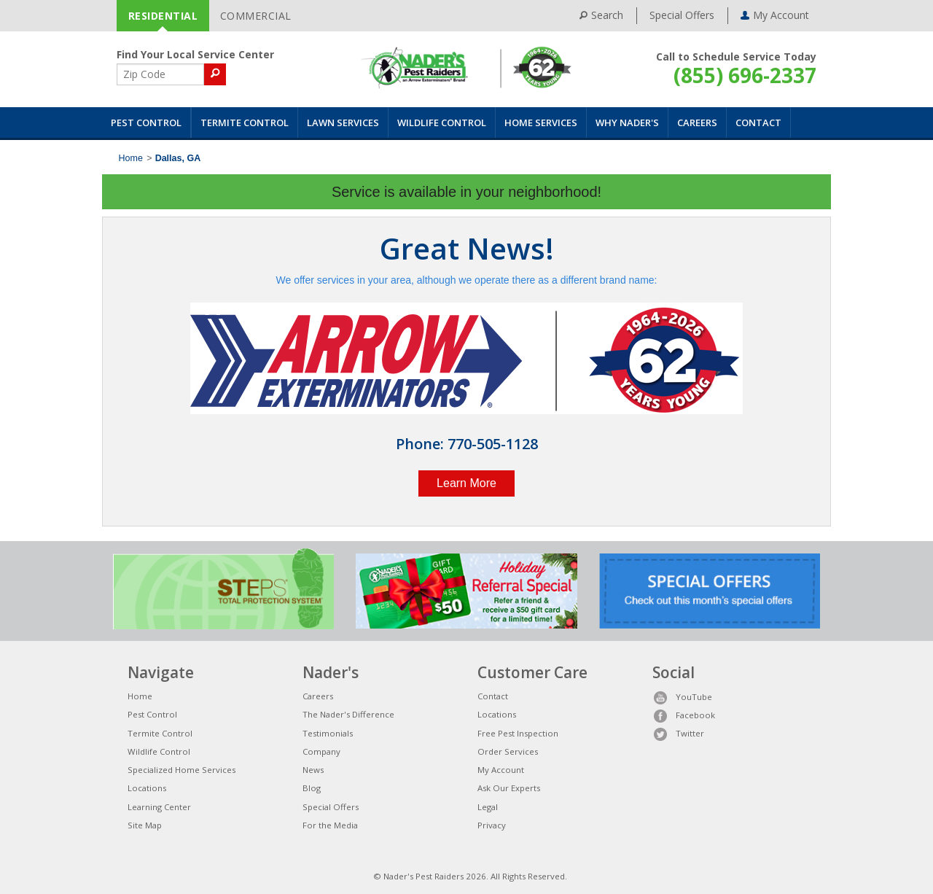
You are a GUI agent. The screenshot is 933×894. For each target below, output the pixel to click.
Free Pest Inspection (517, 733)
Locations (147, 787)
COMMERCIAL (256, 16)
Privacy (491, 825)
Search (601, 15)
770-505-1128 (493, 444)
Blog (311, 787)
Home (131, 158)
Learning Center (159, 806)
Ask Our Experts (508, 787)
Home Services (540, 122)
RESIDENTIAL (163, 16)
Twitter (678, 733)
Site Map (145, 825)
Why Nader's (627, 122)
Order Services (507, 751)
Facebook (683, 715)
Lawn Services (343, 122)
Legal (487, 806)
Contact (758, 122)
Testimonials (327, 733)
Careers (697, 122)
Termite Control (244, 122)
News (313, 769)
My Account (500, 769)
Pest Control (146, 122)
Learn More (466, 483)
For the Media (330, 825)
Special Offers (681, 15)
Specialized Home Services (181, 769)
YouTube (682, 696)
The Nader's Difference (348, 714)
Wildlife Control (441, 122)
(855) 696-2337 (745, 75)
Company (321, 751)
